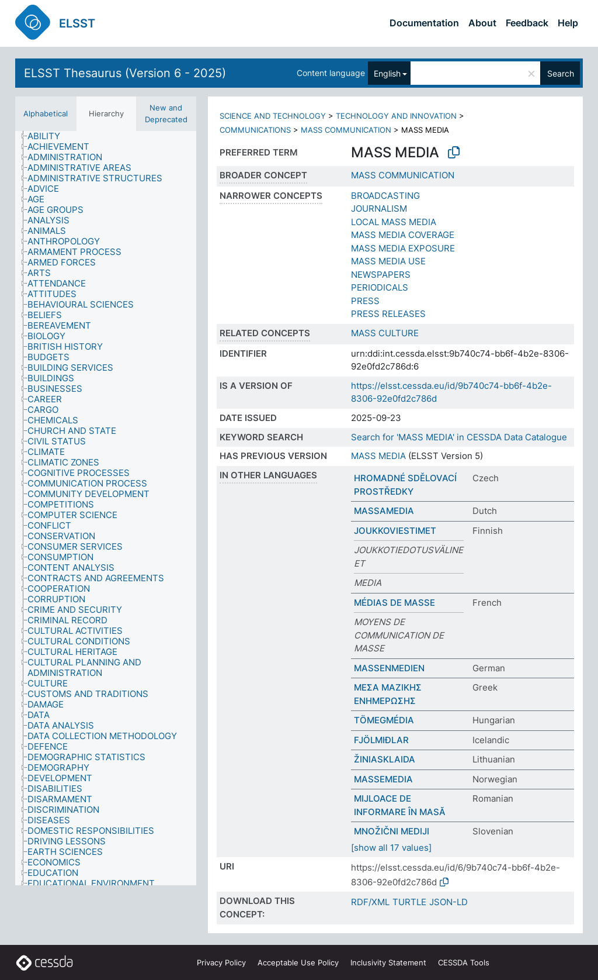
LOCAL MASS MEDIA (393, 221)
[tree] (105, 508)
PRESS (365, 300)
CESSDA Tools (463, 962)
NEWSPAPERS (381, 274)
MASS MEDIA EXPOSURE (403, 248)
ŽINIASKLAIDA (384, 759)
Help (568, 23)
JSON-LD (448, 901)
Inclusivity (388, 962)
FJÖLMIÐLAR (381, 740)
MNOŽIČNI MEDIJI (391, 831)
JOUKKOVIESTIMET (395, 530)
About (482, 23)
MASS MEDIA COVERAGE (402, 234)
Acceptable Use (298, 962)
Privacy (221, 962)
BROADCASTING (385, 195)
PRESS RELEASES (388, 313)
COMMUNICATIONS (255, 129)
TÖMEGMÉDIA (384, 720)
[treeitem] (49, 136)
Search (560, 73)
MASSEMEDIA (383, 779)
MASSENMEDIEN (389, 668)
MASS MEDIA (378, 455)
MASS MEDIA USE (388, 261)
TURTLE (409, 901)
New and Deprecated (166, 113)
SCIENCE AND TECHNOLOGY (273, 115)
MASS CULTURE (385, 333)
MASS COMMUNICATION (346, 129)
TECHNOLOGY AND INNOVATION (396, 115)
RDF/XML (370, 901)
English (387, 73)
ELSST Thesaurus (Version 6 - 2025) (125, 73)
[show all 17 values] (391, 847)
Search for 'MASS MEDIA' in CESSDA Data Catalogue (459, 437)
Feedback (527, 23)
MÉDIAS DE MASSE (394, 602)
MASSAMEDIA (384, 510)
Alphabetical (45, 113)
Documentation (424, 23)
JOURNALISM (379, 208)
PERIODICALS (379, 287)
